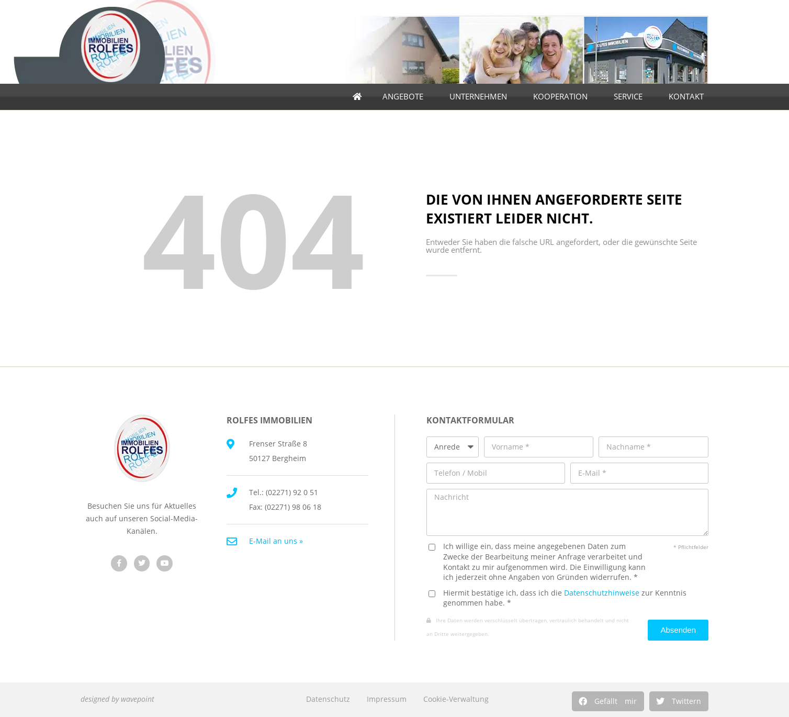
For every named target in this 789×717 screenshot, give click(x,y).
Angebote (405, 96)
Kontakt (689, 96)
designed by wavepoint (117, 699)
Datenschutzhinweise (601, 593)
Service (631, 96)
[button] (608, 701)
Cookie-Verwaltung (456, 699)
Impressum (387, 699)
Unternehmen (480, 96)
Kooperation (563, 96)
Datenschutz (328, 699)
